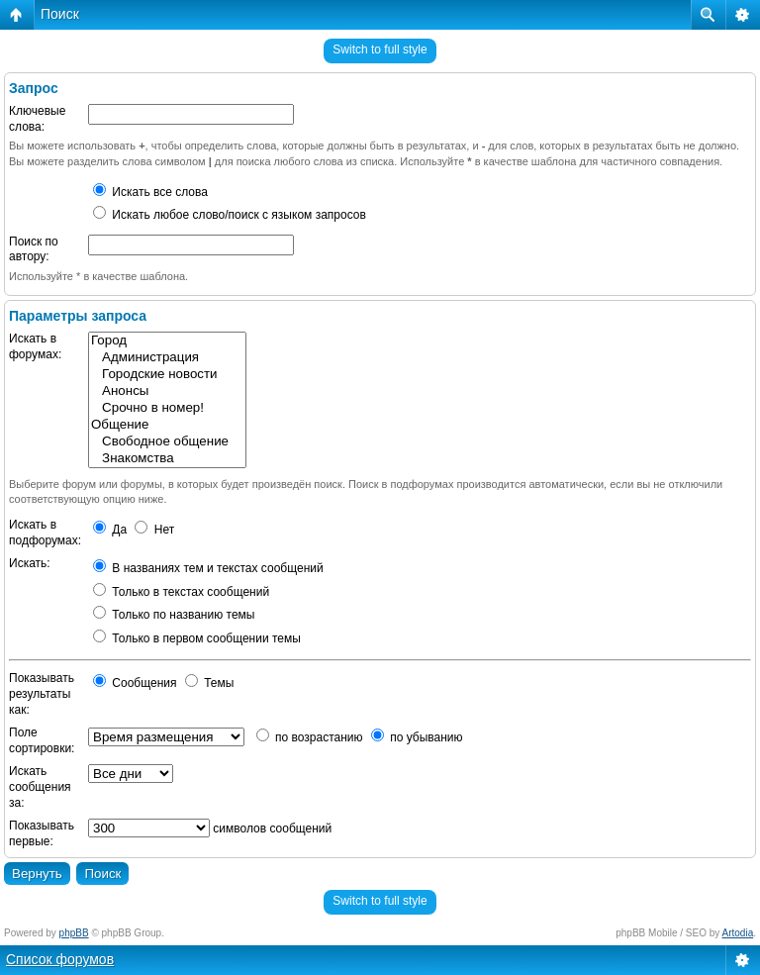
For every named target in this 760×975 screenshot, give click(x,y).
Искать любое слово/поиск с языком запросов (229, 215)
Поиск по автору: (33, 249)
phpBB (74, 932)
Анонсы (167, 391)
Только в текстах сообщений (181, 592)
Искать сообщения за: (40, 786)
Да (110, 529)
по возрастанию (309, 737)
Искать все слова (150, 192)
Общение (167, 425)
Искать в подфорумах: (45, 532)
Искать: (29, 563)
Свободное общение (167, 442)
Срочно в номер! (167, 408)
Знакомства (167, 458)
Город (167, 341)
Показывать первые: (41, 833)
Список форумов (60, 959)
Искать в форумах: (35, 346)
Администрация (167, 357)
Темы (210, 683)
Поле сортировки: (41, 740)
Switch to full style (379, 49)
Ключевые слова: (37, 119)
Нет (154, 529)
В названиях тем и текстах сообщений (208, 568)
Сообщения (134, 683)
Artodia (738, 932)
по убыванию (417, 737)
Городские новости (167, 374)
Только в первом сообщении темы (197, 638)
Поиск (60, 14)
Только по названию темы (173, 615)
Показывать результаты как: (41, 693)
